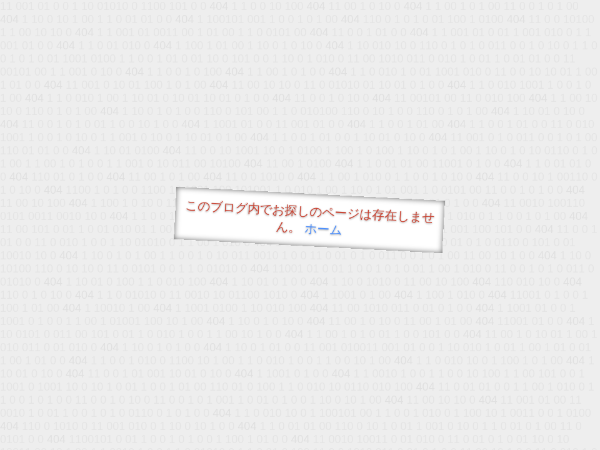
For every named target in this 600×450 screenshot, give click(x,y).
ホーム (323, 229)
